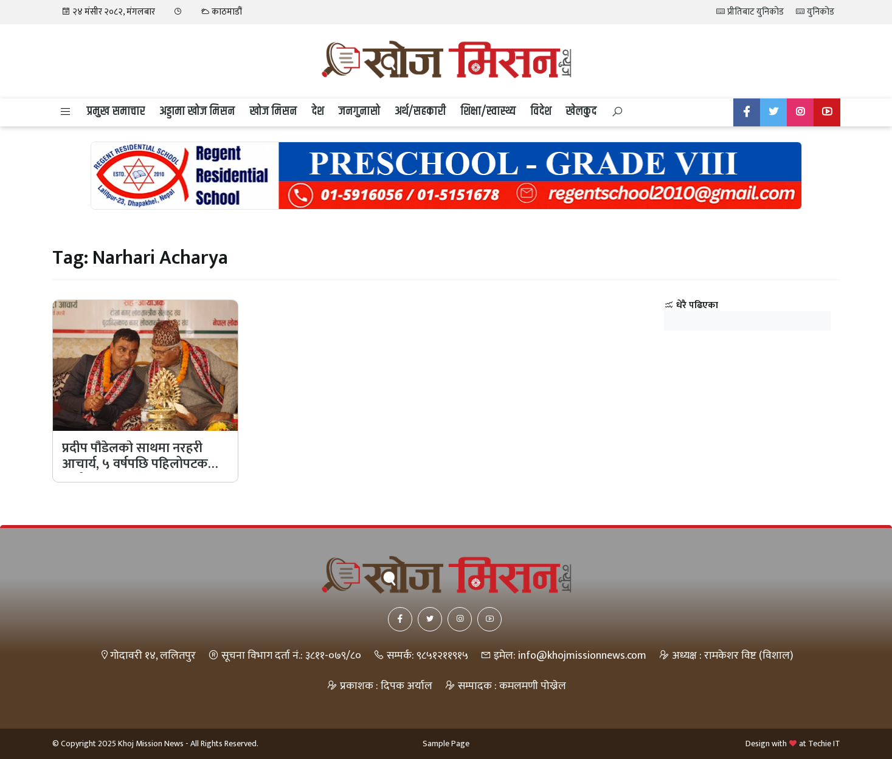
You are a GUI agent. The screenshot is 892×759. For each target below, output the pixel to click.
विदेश (540, 111)
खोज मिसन (273, 111)
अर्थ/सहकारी (420, 111)
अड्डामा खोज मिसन (197, 111)
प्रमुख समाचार (115, 111)
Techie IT (824, 743)
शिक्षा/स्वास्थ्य (488, 111)
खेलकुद (580, 111)
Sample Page (446, 743)
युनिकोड (815, 11)
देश (317, 111)
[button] (65, 112)
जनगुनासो (359, 111)
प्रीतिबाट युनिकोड (750, 11)
